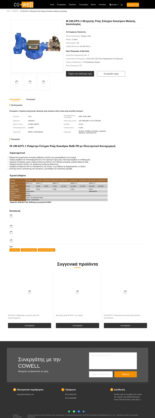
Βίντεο (93, 4)
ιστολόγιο (102, 4)
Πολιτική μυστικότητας (17, 415)
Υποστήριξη (83, 4)
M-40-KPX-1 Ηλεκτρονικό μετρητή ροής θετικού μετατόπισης (122, 316)
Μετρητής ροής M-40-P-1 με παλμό (69, 315)
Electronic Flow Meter (46, 250)
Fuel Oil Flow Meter (28, 250)
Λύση (52, 4)
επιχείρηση (61, 4)
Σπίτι (8, 11)
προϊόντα (72, 4)
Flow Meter (14, 250)
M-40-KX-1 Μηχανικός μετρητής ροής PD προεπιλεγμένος (23, 316)
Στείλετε (125, 374)
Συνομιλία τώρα (133, 5)
